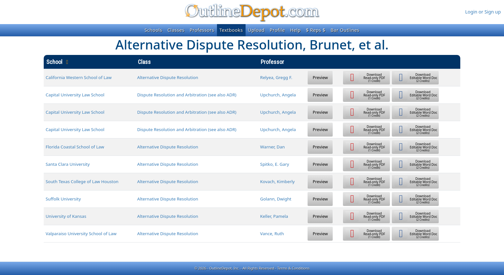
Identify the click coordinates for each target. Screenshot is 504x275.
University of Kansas (66, 216)
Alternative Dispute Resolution (167, 77)
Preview (320, 77)
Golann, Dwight (275, 199)
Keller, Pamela (274, 216)
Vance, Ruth (272, 233)
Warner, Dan (272, 147)
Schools (153, 30)
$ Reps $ (316, 30)
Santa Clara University (68, 164)
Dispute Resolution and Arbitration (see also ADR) (187, 95)
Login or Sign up (483, 12)
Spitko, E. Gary (274, 164)
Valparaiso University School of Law (81, 233)
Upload (256, 30)
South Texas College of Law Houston (82, 181)
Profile (277, 30)
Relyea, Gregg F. (276, 77)
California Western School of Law (79, 77)
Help (295, 30)
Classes (175, 30)
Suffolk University (63, 199)
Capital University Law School (75, 95)
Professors (202, 30)
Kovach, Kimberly (277, 181)
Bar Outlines (344, 30)
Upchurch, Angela (278, 95)
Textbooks (231, 30)
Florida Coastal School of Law (75, 147)
